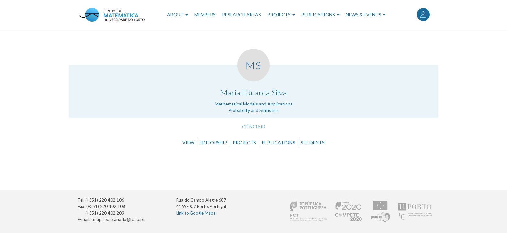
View (188, 142)
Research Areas (241, 14)
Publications (320, 14)
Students (313, 142)
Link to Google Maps (195, 213)
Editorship (213, 142)
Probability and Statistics (253, 110)
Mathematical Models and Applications (254, 103)
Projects (281, 14)
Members (205, 14)
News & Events (365, 14)
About (177, 14)
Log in (423, 14)
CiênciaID (253, 126)
